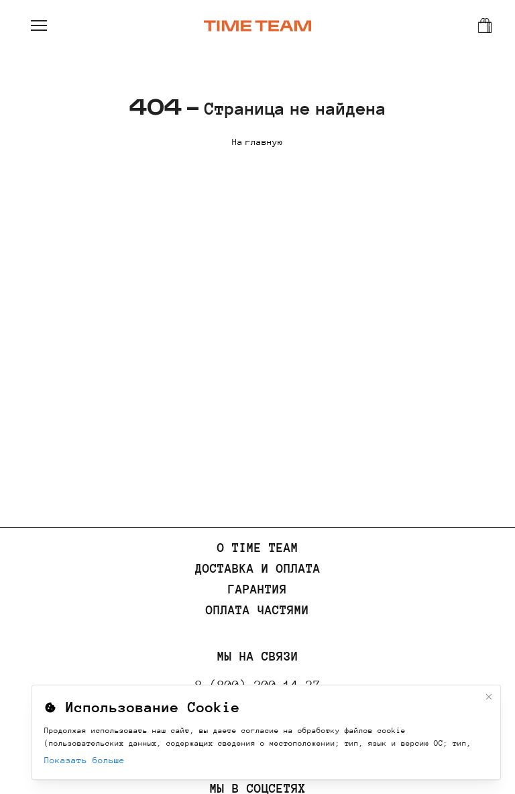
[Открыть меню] (39, 25)
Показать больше (84, 760)
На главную (257, 141)
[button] (39, 25)
